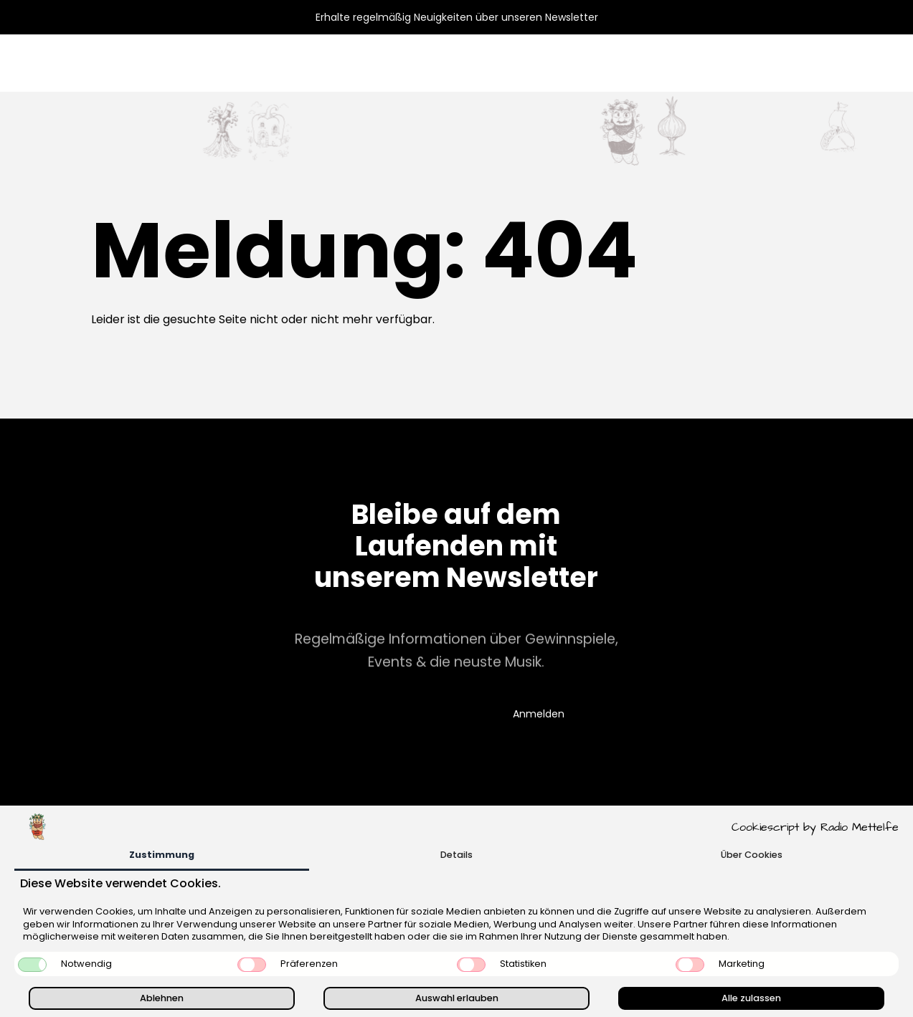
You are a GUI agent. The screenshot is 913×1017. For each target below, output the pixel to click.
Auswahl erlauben (456, 998)
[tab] (161, 856)
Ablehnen (162, 998)
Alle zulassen (751, 998)
